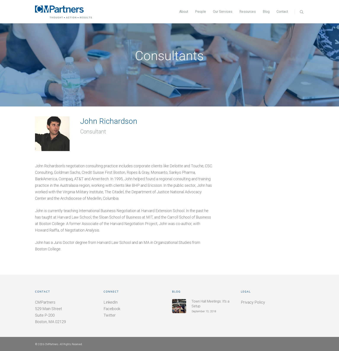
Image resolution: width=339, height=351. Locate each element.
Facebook (112, 308)
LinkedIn (111, 302)
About (183, 12)
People (200, 12)
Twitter (110, 315)
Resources (247, 12)
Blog (266, 12)
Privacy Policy (253, 302)
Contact (282, 12)
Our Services (222, 12)
